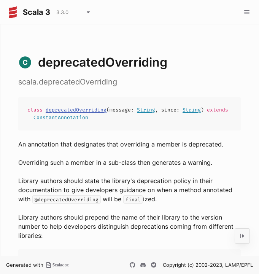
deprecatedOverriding (76, 110)
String (146, 110)
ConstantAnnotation (60, 117)
